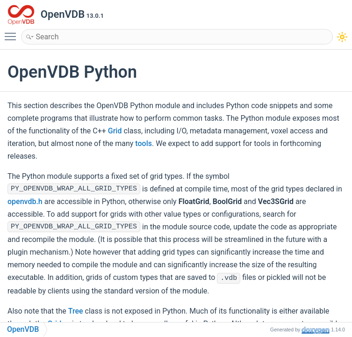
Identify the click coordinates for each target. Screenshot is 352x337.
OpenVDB (23, 329)
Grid (115, 130)
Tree (75, 311)
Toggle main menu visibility (13, 32)
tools (143, 143)
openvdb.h (25, 201)
